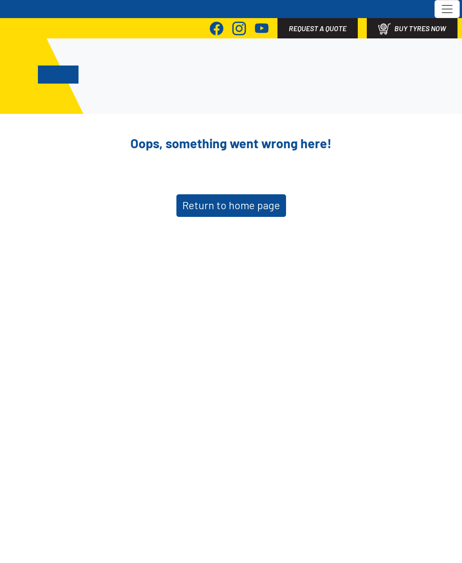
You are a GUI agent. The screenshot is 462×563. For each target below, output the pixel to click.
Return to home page (231, 205)
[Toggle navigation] (447, 9)
